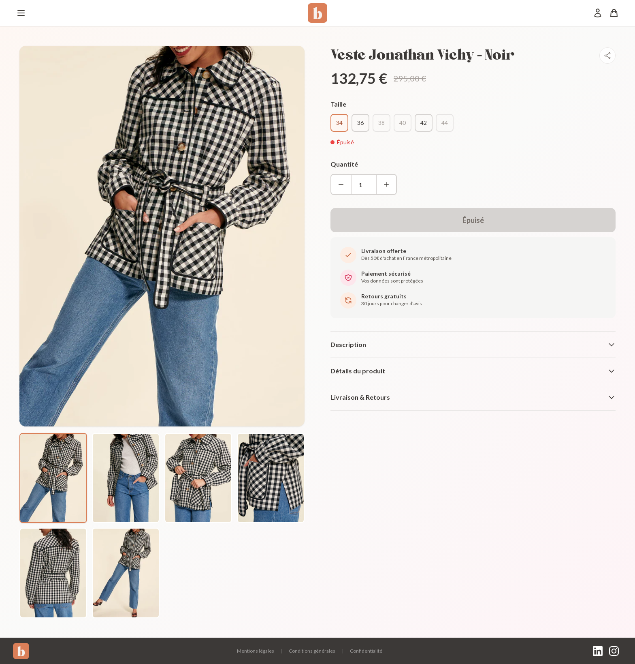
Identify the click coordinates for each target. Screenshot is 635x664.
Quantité (344, 164)
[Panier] (614, 13)
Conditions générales (312, 651)
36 (360, 122)
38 (381, 122)
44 (444, 122)
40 (402, 122)
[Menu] (21, 13)
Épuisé (473, 220)
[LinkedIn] (598, 651)
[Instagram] (614, 651)
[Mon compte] (598, 13)
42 (423, 122)
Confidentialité (366, 651)
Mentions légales (255, 651)
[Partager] (607, 55)
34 (339, 122)
